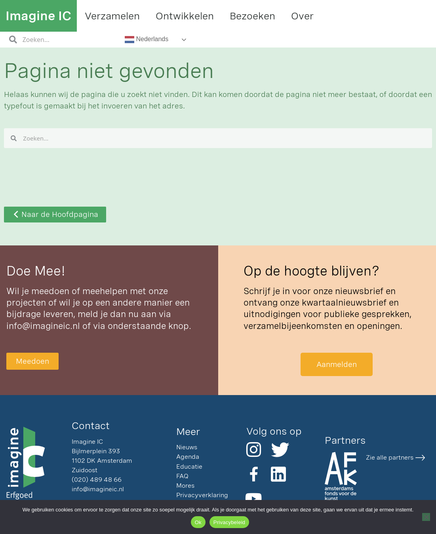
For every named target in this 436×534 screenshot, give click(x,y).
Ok (198, 522)
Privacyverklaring (202, 495)
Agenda (187, 456)
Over (302, 16)
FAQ (182, 476)
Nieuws (186, 447)
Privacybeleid (229, 522)
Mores (185, 485)
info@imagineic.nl (43, 326)
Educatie (189, 466)
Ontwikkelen (185, 16)
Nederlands (146, 39)
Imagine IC (38, 15)
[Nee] (426, 517)
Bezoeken (252, 16)
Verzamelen (112, 16)
